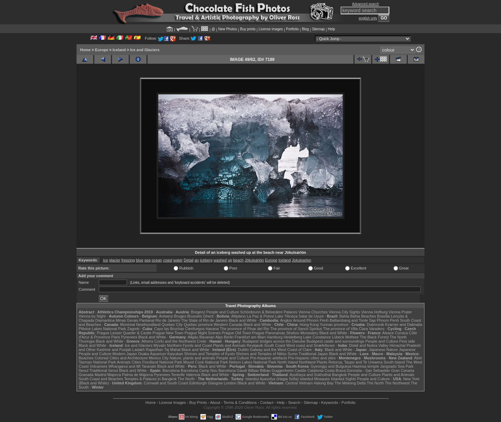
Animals (123, 362)
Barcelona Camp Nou (199, 370)
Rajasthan (154, 349)
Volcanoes (99, 366)
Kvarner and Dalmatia (403, 324)
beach (238, 260)
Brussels (194, 316)
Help (331, 29)
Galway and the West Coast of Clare (281, 349)
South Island (394, 362)
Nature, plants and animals (192, 358)
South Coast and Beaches (101, 379)
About (215, 402)
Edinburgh (198, 383)
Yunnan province (334, 324)
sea (147, 260)
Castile (301, 370)
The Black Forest (374, 337)
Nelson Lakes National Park (252, 362)
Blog (305, 29)
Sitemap (318, 29)
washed (220, 260)
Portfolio (292, 29)
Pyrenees (129, 337)
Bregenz (198, 312)
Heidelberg (293, 337)
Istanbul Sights (343, 379)
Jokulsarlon (301, 260)
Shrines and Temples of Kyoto (209, 354)
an (196, 260)
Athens (147, 341)
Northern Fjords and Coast (189, 345)
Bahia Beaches (363, 316)
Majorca (114, 375)
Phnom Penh (388, 320)
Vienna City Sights (344, 312)
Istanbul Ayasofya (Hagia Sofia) (272, 379)
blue (139, 260)
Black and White (242, 320)
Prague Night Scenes (202, 333)
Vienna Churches (313, 312)
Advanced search (365, 4)
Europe (101, 50)
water (178, 260)
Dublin (243, 349)
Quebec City (172, 324)
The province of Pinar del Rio (244, 329)
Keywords (329, 402)
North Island (287, 362)
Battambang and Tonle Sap (352, 320)
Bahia (344, 316)
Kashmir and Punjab (114, 349)
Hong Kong (309, 324)
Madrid (100, 375)
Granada (86, 375)
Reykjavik (255, 345)
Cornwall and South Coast (166, 383)
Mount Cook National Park (205, 362)
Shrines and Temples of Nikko (261, 354)
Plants (322, 362)
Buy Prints (198, 402)
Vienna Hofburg (374, 312)
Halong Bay (324, 383)
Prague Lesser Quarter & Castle (124, 333)
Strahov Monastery (302, 333)
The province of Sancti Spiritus (296, 329)
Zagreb (133, 329)
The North (398, 337)
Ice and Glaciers (144, 50)
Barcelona (171, 370)
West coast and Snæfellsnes (310, 345)
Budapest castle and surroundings (335, 341)
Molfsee (352, 337)
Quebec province (198, 324)
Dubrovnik (375, 324)
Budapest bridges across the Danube (273, 341)
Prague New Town (167, 333)
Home (85, 50)
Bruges (180, 316)
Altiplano (238, 316)
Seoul (83, 370)
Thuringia (87, 341)
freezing (128, 260)
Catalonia (315, 370)
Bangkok (339, 375)
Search (294, 402)
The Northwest (397, 383)
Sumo (293, 354)
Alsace (388, 333)
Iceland (119, 50)
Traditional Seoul (103, 370)
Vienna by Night (92, 316)
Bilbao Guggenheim (277, 370)
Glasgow (215, 383)
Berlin (228, 337)
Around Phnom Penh (310, 320)
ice (105, 260)
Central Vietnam (299, 383)
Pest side (407, 341)
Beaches (86, 358)
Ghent (208, 316)
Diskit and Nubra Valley (369, 345)
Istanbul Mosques (315, 379)
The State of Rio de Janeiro (204, 320)
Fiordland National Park (162, 362)
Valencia (193, 375)
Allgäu (193, 337)
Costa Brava (335, 370)
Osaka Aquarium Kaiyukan (160, 354)
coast (167, 260)
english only (368, 18)
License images (271, 29)
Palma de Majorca (137, 375)
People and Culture (222, 312)
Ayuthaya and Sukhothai (310, 375)
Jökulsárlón (254, 260)
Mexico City (159, 358)
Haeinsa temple (365, 366)
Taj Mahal (172, 349)
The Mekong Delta (350, 383)
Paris (115, 337)
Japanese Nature (383, 349)
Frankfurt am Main (250, 337)
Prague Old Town (236, 333)
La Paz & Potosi (260, 316)
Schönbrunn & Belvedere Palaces (268, 312)
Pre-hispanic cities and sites (311, 358)
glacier (114, 260)
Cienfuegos (195, 329)
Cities (136, 362)
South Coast (274, 345)
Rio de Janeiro (168, 320)
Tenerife (178, 375)
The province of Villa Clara (345, 329)
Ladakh (138, 349)
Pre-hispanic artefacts (268, 358)
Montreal (127, 324)
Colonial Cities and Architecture (121, 358)
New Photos (227, 29)
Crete (201, 341)
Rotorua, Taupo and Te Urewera (355, 362)
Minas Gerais (127, 320)
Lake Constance (317, 337)
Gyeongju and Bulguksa (331, 366)
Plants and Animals (229, 345)
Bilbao (253, 370)
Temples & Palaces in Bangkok (150, 379)
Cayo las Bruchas (169, 329)
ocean (157, 260)
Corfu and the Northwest (175, 341)
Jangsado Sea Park (396, 366)
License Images (172, 402)
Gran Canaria (402, 370)
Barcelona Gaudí (232, 370)
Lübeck (338, 337)
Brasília (383, 316)
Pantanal (146, 320)
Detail (188, 260)
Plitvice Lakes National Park (102, 329)
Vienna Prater (400, 312)
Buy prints (247, 29)
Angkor (286, 320)
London (230, 383)
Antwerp (166, 316)
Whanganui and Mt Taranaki (132, 366)
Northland (307, 362)
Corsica (401, 333)
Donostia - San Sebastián (368, 370)
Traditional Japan (313, 354)
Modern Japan (124, 354)
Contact (266, 402)
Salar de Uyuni (311, 316)
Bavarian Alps (211, 337)
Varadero (376, 329)
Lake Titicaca (286, 316)
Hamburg (275, 337)
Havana (212, 329)
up (230, 260)
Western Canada (228, 324)
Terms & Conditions (239, 402)
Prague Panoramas (268, 333)
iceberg (206, 260)
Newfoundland (148, 324)
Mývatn (159, 345)
